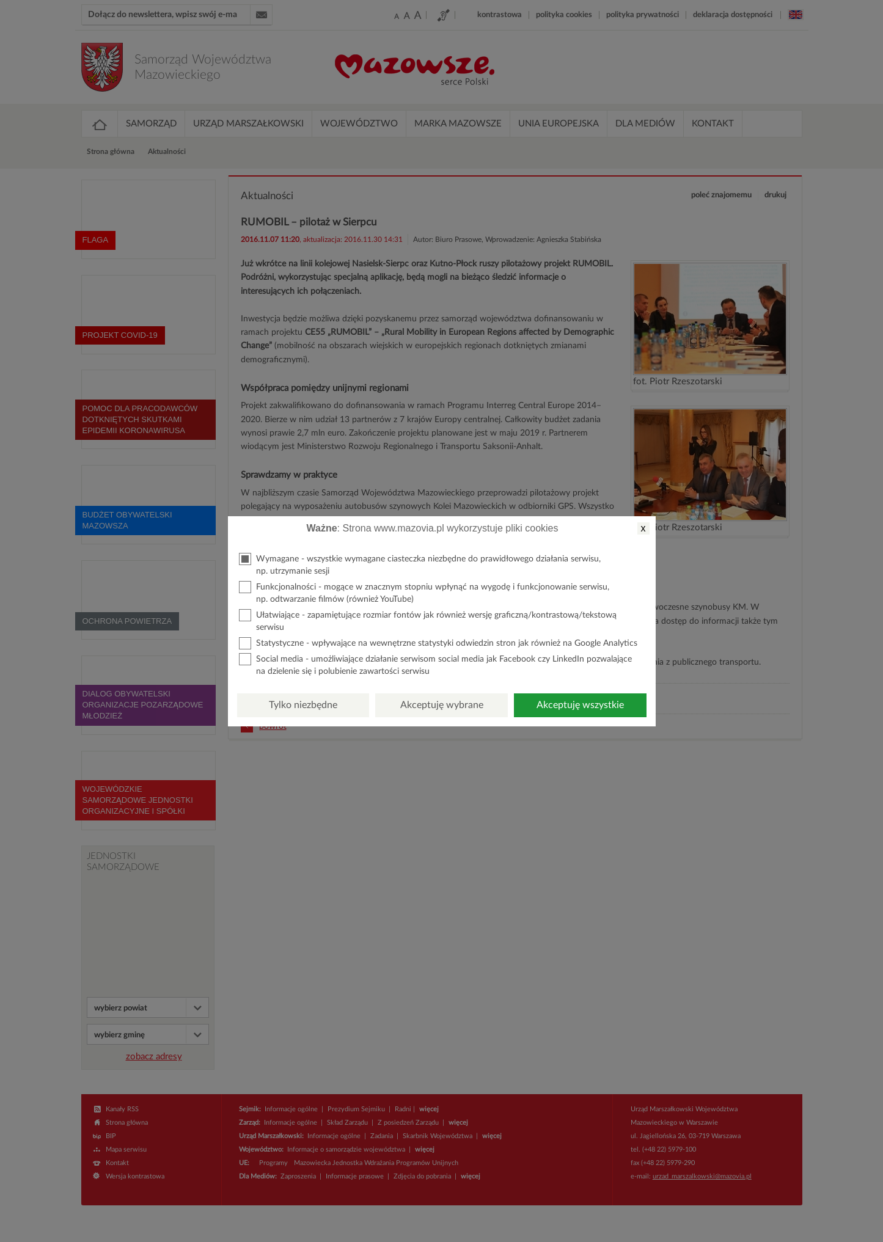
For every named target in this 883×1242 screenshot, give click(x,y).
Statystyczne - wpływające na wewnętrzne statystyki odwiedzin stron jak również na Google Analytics (438, 643)
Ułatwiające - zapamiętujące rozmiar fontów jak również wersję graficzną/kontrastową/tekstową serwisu (428, 620)
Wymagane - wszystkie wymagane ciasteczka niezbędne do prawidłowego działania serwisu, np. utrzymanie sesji (420, 564)
